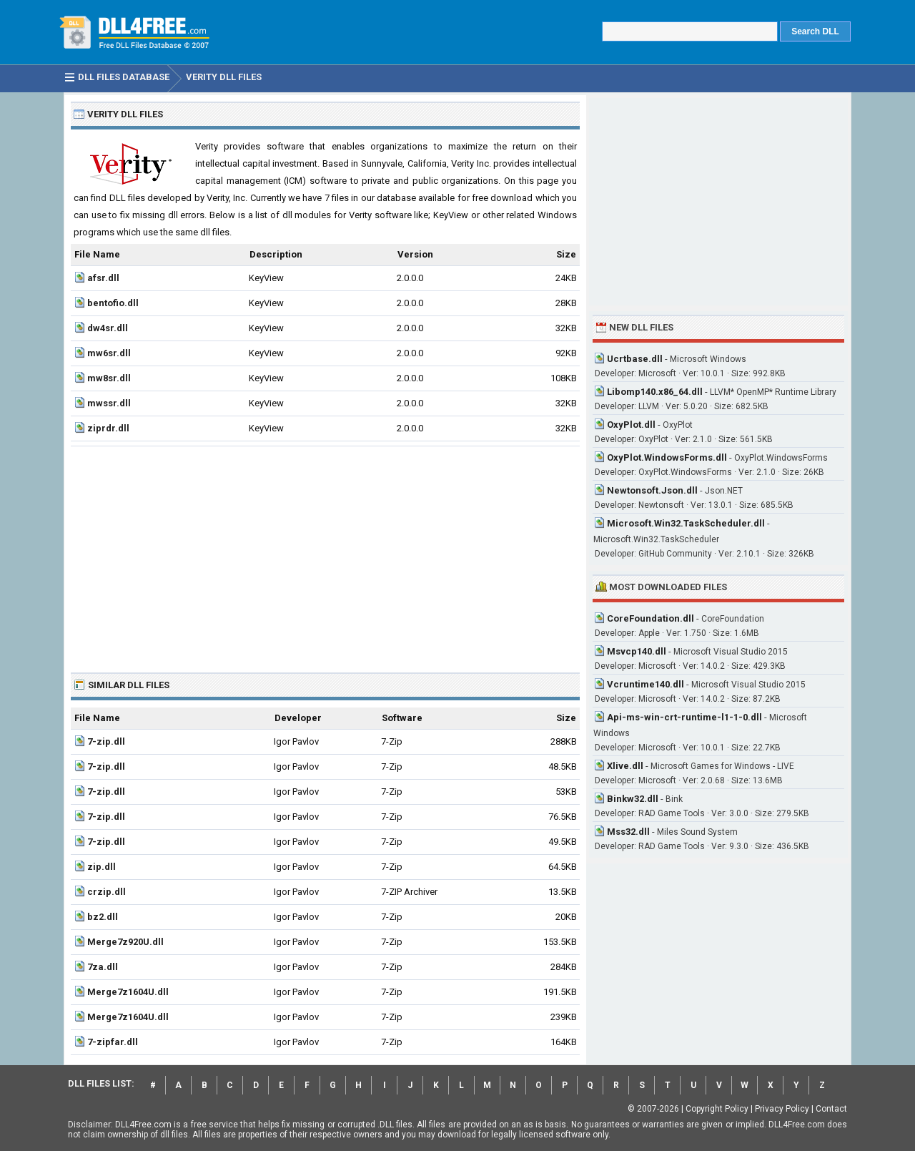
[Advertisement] (325, 554)
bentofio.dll (113, 303)
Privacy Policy (782, 1109)
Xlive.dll (625, 765)
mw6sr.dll (109, 353)
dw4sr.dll (107, 328)
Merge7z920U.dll (125, 941)
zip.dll (101, 866)
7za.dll (102, 966)
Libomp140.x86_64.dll (655, 391)
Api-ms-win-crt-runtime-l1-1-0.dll (684, 717)
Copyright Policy (717, 1109)
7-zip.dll (106, 741)
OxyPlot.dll (631, 424)
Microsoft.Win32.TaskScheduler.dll (686, 523)
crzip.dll (106, 891)
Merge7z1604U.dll (128, 991)
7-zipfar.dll (112, 1042)
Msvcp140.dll (636, 651)
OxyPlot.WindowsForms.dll (667, 457)
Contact (831, 1109)
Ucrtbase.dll (635, 358)
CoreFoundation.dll (650, 618)
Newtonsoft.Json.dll (652, 490)
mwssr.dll (109, 403)
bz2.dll (102, 916)
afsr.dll (103, 278)
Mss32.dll (628, 831)
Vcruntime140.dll (645, 684)
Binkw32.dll (632, 798)
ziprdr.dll (108, 428)
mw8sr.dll (109, 378)
